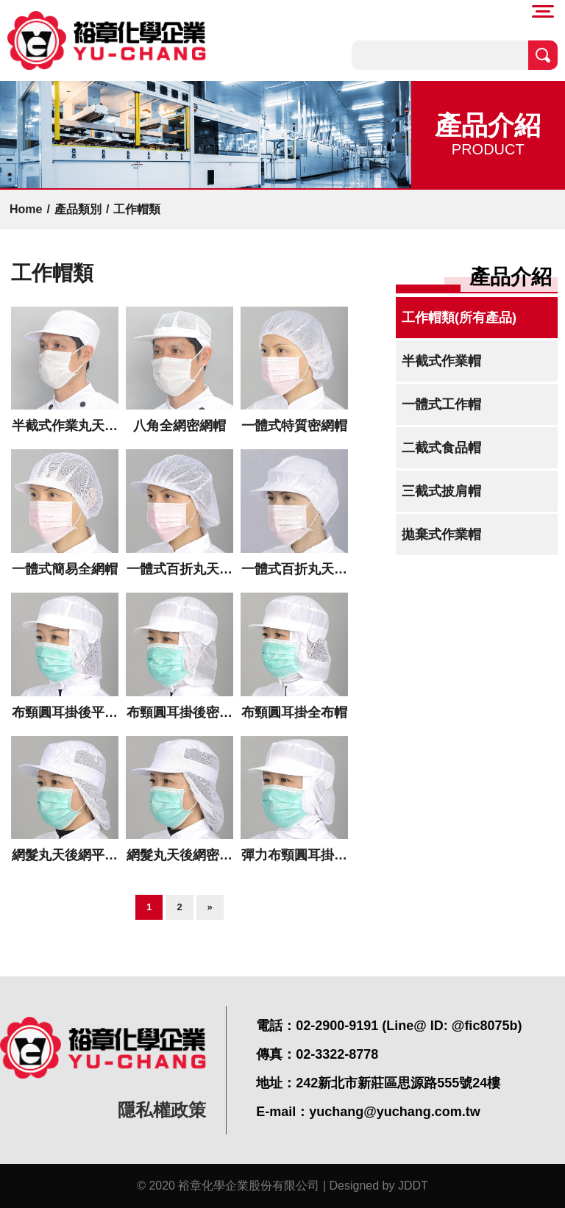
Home (26, 209)
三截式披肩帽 (441, 491)
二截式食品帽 (441, 447)
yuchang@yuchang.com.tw (394, 1111)
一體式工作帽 (441, 404)
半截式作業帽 (441, 361)
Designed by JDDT (379, 1185)
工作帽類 (136, 209)
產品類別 (78, 209)
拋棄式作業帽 (441, 534)
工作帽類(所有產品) (459, 317)
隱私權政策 (162, 1110)
